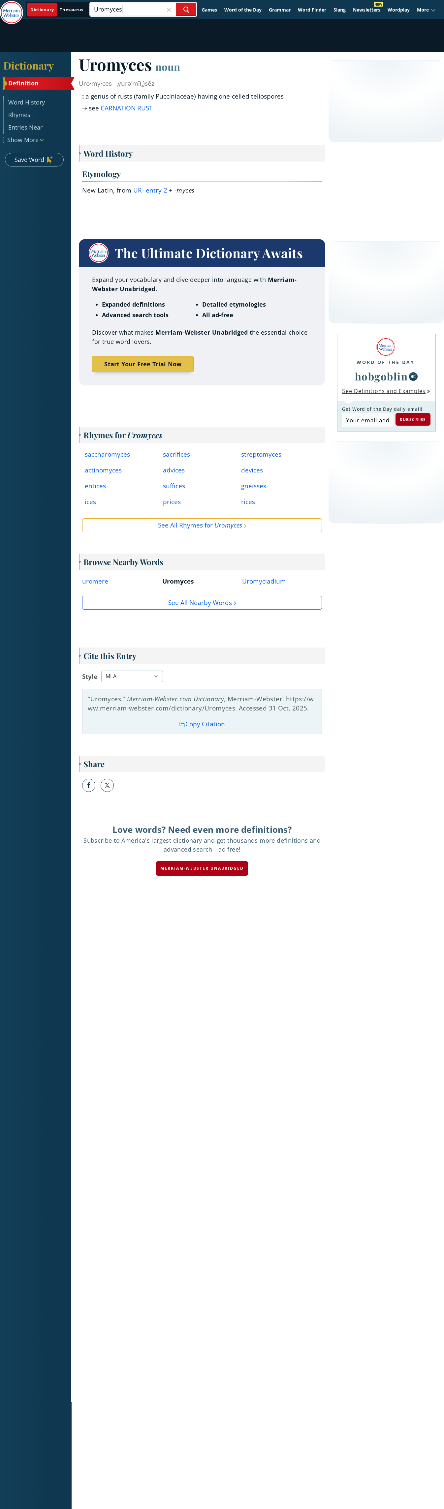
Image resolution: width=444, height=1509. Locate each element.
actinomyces (103, 470)
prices (172, 502)
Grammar (280, 10)
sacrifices (176, 454)
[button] (426, 10)
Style (89, 676)
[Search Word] (186, 9)
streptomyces (261, 454)
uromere (95, 581)
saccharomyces (107, 454)
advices (174, 470)
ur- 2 (150, 190)
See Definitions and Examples (384, 391)
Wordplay (399, 10)
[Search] (143, 9)
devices (252, 470)
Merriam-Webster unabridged (202, 868)
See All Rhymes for (200, 525)
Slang (339, 10)
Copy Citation (202, 724)
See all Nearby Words (200, 602)
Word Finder (312, 10)
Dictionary (28, 65)
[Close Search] (169, 9)
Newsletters (366, 10)
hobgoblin (381, 376)
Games (209, 10)
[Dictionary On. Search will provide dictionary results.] (57, 9)
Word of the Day (243, 10)
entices (95, 486)
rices (248, 502)
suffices (174, 486)
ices (90, 502)
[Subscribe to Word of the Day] (367, 420)
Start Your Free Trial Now (142, 364)
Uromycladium (264, 581)
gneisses (253, 486)
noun (167, 67)
